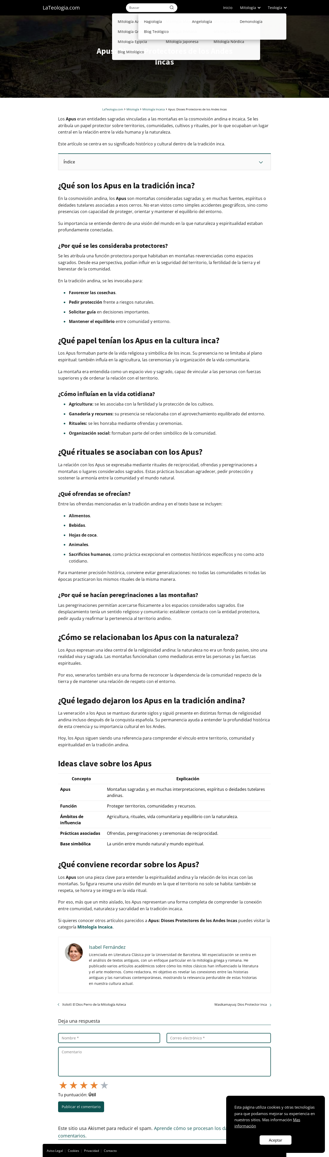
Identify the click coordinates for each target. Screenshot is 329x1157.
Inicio (227, 7)
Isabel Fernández (107, 947)
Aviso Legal (55, 1151)
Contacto (110, 1151)
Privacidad (91, 1151)
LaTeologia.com (61, 7)
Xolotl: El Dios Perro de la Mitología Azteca (94, 1004)
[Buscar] (171, 7)
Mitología (248, 7)
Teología (275, 7)
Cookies (73, 1151)
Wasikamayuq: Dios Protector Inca (240, 1004)
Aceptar (275, 1140)
